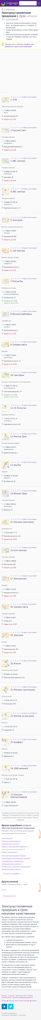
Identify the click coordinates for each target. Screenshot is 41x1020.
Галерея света (18, 344)
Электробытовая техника (10, 844)
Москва (4, 1001)
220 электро (17, 251)
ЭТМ (13, 100)
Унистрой (16, 220)
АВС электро (17, 161)
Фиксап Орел (18, 493)
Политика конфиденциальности (23, 997)
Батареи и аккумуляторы (9, 852)
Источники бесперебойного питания (13, 856)
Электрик (16, 635)
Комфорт (16, 742)
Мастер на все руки (22, 716)
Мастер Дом (18, 436)
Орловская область (15, 884)
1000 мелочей (19, 768)
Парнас (34, 1001)
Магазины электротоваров (10, 841)
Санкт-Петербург (24, 1001)
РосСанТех (16, 281)
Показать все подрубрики (11, 874)
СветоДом (17, 375)
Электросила (18, 578)
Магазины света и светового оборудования (16, 867)
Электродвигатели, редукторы (11, 864)
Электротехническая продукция (21, 831)
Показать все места (9, 896)
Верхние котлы (14, 1001)
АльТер (15, 465)
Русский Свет (18, 130)
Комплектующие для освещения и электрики (16, 858)
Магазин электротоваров (18, 795)
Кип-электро (18, 550)
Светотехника (6, 838)
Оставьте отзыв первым (29, 97)
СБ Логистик (18, 408)
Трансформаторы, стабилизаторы (12, 861)
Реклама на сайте (21, 996)
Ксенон (15, 663)
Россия (4, 884)
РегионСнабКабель (21, 314)
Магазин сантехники (22, 690)
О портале (11, 996)
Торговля (5, 831)
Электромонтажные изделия (11, 869)
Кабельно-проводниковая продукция (14, 847)
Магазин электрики (22, 522)
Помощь (4, 996)
